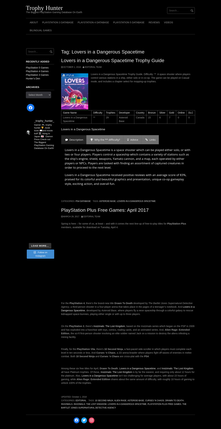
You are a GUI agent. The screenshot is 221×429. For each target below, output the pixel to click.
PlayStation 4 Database (93, 22)
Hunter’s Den (33, 78)
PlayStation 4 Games (37, 71)
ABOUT (34, 22)
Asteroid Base (107, 201)
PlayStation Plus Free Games (164, 404)
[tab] (74, 139)
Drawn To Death (174, 400)
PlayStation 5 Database (129, 22)
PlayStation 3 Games (37, 75)
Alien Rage (120, 400)
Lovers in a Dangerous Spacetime (136, 201)
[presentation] (74, 139)
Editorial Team (93, 67)
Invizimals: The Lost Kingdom (109, 326)
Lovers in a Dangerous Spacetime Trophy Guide (112, 60)
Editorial (81, 400)
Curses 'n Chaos (154, 400)
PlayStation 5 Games (37, 67)
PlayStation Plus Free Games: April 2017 (105, 210)
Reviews (154, 22)
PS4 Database (83, 201)
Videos (168, 22)
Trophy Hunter (44, 7)
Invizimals (67, 404)
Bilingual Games (41, 30)
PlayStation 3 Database (58, 22)
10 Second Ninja (104, 400)
